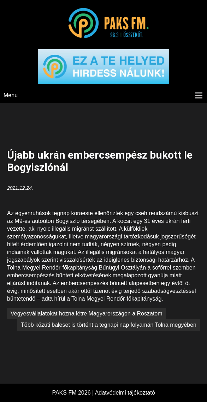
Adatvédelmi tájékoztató (125, 393)
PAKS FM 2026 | (73, 393)
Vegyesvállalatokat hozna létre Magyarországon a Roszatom (86, 314)
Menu (11, 95)
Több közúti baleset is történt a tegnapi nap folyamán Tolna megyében (108, 325)
